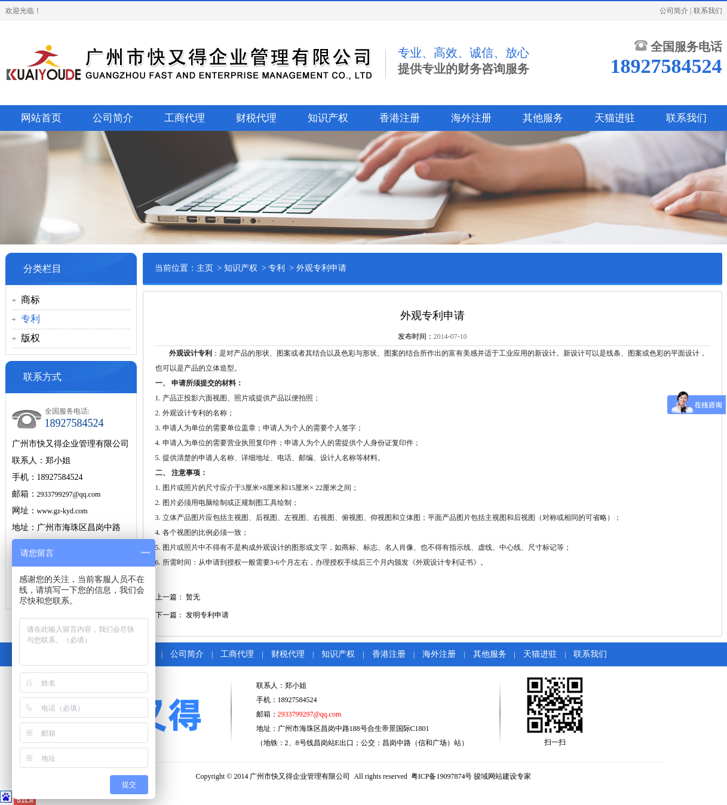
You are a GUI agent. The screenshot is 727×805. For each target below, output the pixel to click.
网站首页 (41, 118)
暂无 (193, 597)
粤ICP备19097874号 (442, 776)
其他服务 (543, 118)
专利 (30, 319)
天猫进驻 (614, 118)
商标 (30, 300)
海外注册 (471, 118)
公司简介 (673, 11)
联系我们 (708, 11)
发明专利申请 (207, 615)
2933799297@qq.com (69, 494)
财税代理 (256, 118)
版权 (30, 338)
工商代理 (184, 118)
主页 (205, 268)
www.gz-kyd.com (62, 511)
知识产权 (328, 118)
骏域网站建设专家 (502, 776)
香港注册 (399, 118)
